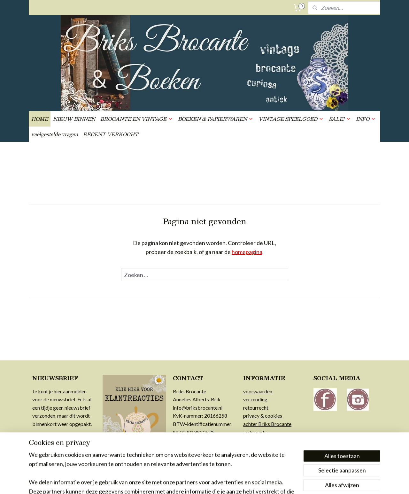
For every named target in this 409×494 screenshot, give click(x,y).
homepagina (247, 251)
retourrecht (255, 408)
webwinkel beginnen (217, 482)
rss (195, 482)
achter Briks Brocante (267, 424)
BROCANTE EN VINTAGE (136, 119)
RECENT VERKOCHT (110, 134)
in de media (255, 432)
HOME (39, 119)
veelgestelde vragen (54, 134)
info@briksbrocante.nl (197, 408)
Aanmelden (51, 441)
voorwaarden (257, 391)
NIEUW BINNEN (74, 119)
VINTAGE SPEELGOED (291, 119)
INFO (366, 119)
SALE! (340, 119)
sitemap (183, 482)
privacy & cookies (262, 416)
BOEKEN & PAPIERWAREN (215, 119)
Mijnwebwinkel (269, 482)
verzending (255, 399)
